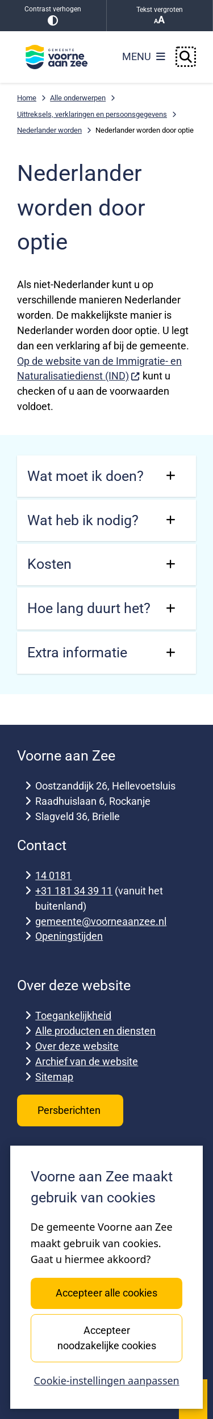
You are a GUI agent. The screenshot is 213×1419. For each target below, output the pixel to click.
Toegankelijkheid (73, 1015)
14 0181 (53, 875)
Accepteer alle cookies (106, 1293)
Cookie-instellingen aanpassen (106, 1380)
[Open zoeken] (186, 57)
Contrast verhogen (53, 15)
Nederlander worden (49, 130)
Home (26, 98)
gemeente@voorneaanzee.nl (100, 921)
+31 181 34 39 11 (73, 891)
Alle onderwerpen (78, 98)
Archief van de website (86, 1061)
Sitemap (54, 1077)
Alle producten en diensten (95, 1031)
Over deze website (77, 1046)
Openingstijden (69, 936)
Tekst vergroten (160, 16)
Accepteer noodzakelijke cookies (106, 1338)
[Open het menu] (143, 57)
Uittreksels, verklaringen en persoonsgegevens (92, 114)
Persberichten (70, 1110)
